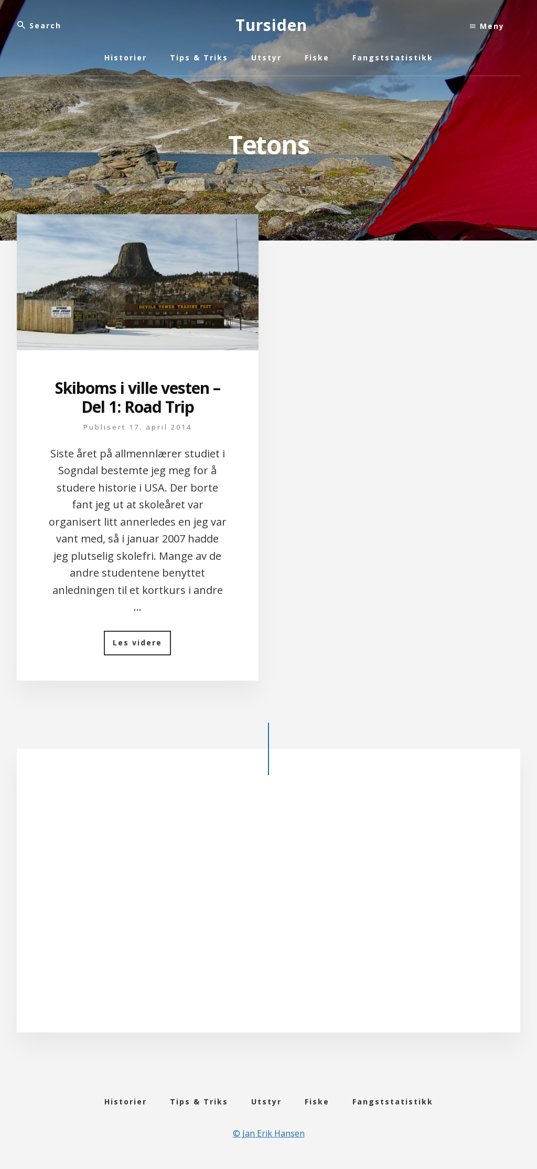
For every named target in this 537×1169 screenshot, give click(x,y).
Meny (487, 26)
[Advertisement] (268, 906)
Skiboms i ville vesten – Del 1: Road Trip (137, 397)
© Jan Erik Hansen (269, 1133)
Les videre (142, 646)
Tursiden (271, 25)
